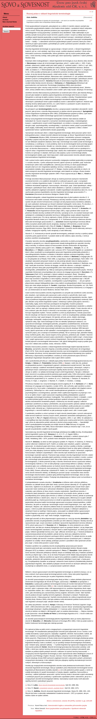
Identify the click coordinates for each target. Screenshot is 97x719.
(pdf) (90, 20)
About (5, 17)
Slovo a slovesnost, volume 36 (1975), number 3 (65, 701)
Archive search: (8, 26)
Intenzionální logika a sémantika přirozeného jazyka (67, 705)
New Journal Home (10, 22)
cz (92, 12)
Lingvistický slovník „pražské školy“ (51, 688)
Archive (5, 20)
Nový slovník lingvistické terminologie (52, 685)
